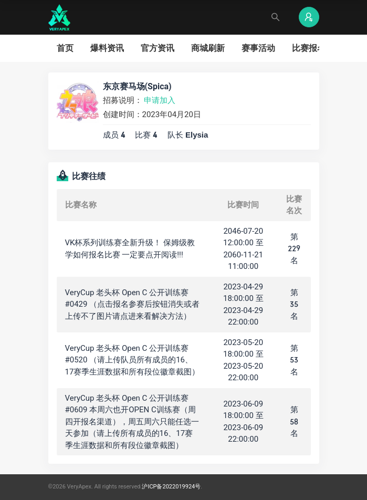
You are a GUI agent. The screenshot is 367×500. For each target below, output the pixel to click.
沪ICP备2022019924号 (171, 486)
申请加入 (159, 100)
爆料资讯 (107, 48)
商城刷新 (208, 48)
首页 (65, 48)
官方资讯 (157, 48)
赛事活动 (258, 48)
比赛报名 (309, 48)
